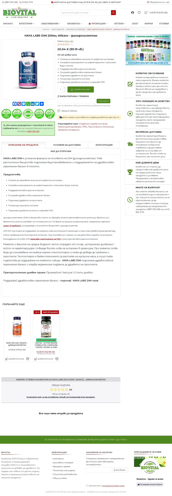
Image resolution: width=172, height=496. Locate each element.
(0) (71, 44)
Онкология (108, 127)
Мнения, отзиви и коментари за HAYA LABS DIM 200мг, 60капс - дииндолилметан (61, 379)
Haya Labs (68, 41)
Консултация (104, 145)
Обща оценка (61, 385)
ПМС (84, 127)
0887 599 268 (33, 131)
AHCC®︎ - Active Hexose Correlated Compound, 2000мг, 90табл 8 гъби (46, 345)
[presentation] (107, 479)
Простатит (95, 127)
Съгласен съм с (105, 486)
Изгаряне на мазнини (75, 29)
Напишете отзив (10, 374)
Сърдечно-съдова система (93, 123)
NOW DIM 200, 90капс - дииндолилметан (17, 344)
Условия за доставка (67, 145)
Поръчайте (102, 101)
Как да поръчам (61, 151)
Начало (46, 29)
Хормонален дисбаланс (70, 127)
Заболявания (58, 29)
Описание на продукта (23, 145)
